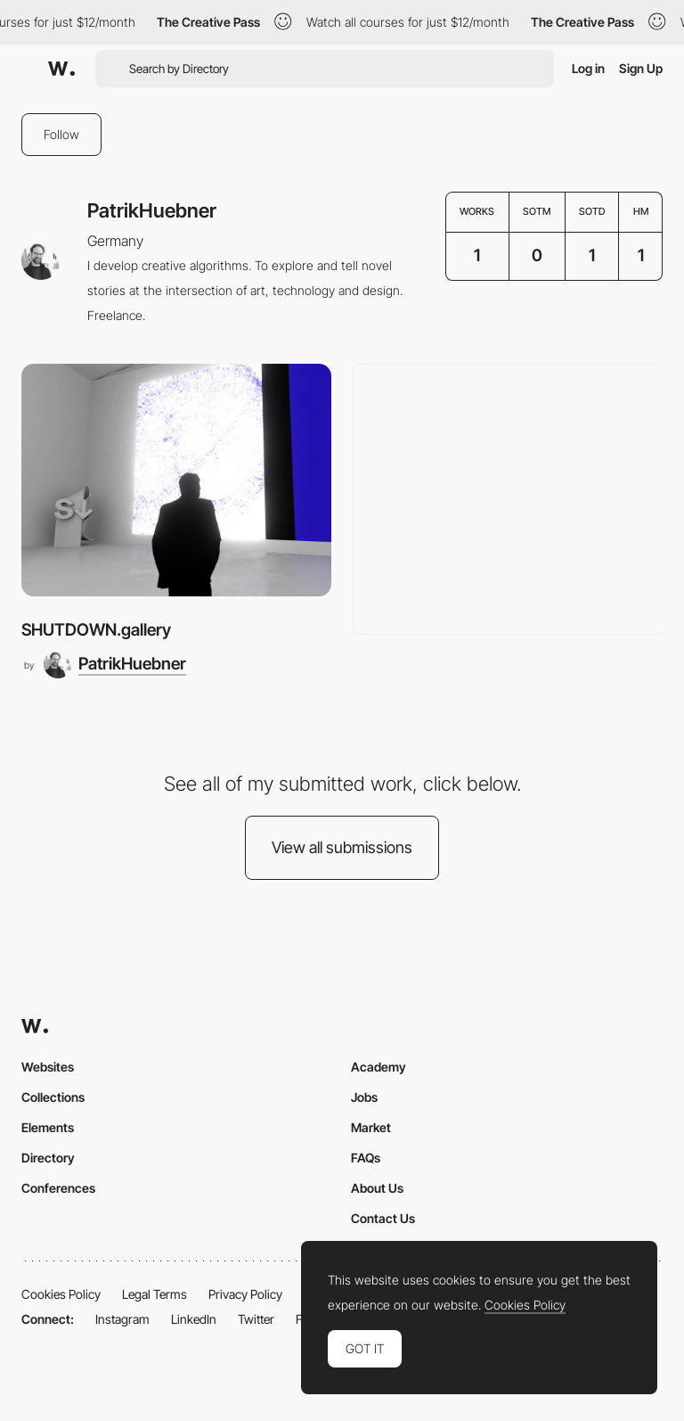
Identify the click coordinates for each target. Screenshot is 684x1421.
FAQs (365, 1157)
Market (371, 1127)
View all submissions (342, 847)
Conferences (58, 1187)
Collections (53, 1097)
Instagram (122, 1319)
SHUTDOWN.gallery (96, 630)
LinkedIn (193, 1319)
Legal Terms (154, 1294)
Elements (47, 1127)
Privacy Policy (245, 1294)
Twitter (256, 1319)
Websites (47, 1066)
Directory (48, 1157)
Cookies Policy (61, 1294)
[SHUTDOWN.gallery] (176, 480)
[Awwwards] (61, 69)
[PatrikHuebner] (115, 664)
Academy (378, 1066)
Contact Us (383, 1218)
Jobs (364, 1097)
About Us (377, 1187)
